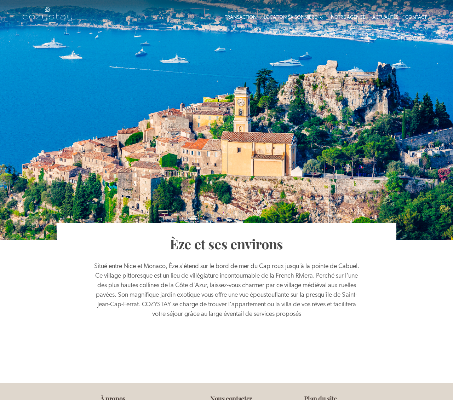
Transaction (241, 17)
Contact (416, 17)
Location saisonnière (294, 18)
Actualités (385, 17)
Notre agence (348, 17)
